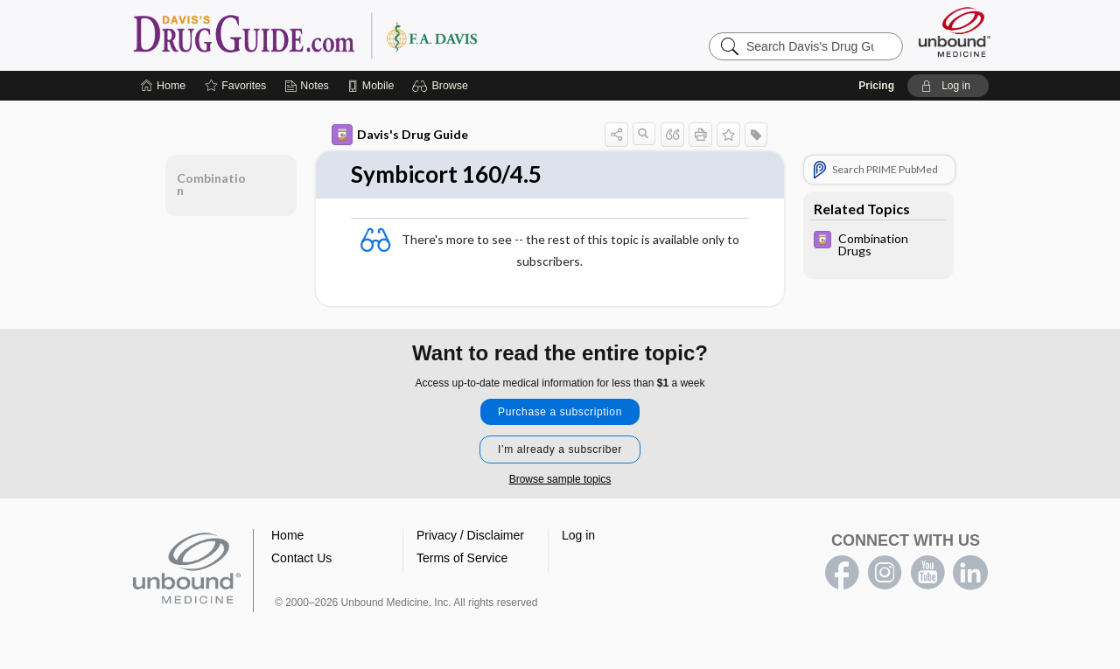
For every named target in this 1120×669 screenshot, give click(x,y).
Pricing (876, 86)
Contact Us (301, 558)
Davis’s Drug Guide (350, 35)
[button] (442, 86)
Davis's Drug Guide (400, 134)
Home (287, 535)
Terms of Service (462, 558)
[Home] (163, 86)
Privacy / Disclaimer (470, 535)
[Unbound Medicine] (954, 31)
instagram (884, 572)
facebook (841, 572)
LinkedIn (970, 572)
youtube (927, 572)
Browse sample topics (560, 479)
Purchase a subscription (560, 412)
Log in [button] (578, 535)
